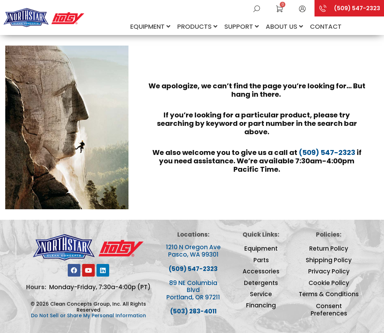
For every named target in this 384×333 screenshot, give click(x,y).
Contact (326, 26)
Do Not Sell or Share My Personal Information (88, 315)
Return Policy (328, 248)
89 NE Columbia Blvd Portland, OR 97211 (193, 290)
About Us (284, 26)
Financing (261, 305)
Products (197, 26)
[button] (302, 8)
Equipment (150, 26)
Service (261, 294)
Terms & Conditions (329, 294)
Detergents (261, 282)
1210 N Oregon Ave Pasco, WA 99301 (193, 250)
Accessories (261, 271)
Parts (261, 260)
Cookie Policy (329, 282)
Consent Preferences (329, 310)
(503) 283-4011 (193, 311)
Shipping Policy (329, 260)
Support (241, 26)
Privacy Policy (329, 271)
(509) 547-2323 (327, 152)
